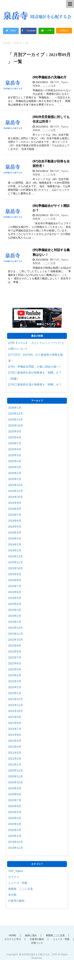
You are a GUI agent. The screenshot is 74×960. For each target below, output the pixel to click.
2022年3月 (14, 681)
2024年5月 (14, 526)
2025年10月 (15, 425)
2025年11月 (15, 419)
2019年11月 (15, 847)
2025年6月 (14, 449)
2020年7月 (14, 800)
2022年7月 (14, 657)
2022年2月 (14, 687)
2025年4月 (14, 461)
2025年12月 (15, 413)
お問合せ (64, 30)
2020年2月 (14, 830)
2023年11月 (15, 562)
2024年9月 (14, 502)
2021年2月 (14, 758)
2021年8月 (14, 722)
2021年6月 (14, 734)
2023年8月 (14, 580)
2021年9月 (14, 717)
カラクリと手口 (12, 939)
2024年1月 (14, 550)
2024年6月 (14, 520)
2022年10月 (15, 639)
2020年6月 (14, 806)
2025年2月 (14, 473)
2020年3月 (14, 824)
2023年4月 (14, 604)
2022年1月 (14, 693)
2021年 (18, 42)
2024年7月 (14, 514)
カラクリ (13, 877)
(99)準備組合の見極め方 (50, 77)
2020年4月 (14, 818)
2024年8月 (14, 508)
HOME (12, 935)
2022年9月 (14, 645)
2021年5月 (14, 740)
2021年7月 (14, 728)
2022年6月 (14, 663)
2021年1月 (14, 764)
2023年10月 (15, 568)
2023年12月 (15, 556)
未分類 (12, 894)
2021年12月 (15, 699)
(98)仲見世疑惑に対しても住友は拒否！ (51, 119)
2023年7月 (14, 586)
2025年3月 (14, 467)
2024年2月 (14, 544)
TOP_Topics (61, 82)
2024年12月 (15, 485)
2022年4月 (14, 675)
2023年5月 (14, 598)
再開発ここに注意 (55, 935)
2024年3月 (14, 538)
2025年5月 (14, 455)
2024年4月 (14, 532)
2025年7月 (14, 443)
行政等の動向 (16, 900)
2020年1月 (14, 835)
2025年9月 (14, 431)
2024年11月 (15, 490)
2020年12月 (15, 770)
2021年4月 (14, 746)
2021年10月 (15, 711)
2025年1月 (14, 479)
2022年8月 (14, 651)
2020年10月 (15, 782)
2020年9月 (14, 788)
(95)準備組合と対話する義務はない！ (51, 252)
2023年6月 (14, 592)
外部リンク (37, 943)
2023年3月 (14, 609)
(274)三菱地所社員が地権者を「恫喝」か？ (35, 384)
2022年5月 (14, 669)
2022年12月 (15, 627)
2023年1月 (14, 621)
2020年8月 (14, 794)
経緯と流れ (31, 935)
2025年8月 (14, 437)
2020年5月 (14, 812)
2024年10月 (15, 496)
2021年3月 (14, 752)
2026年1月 (14, 407)
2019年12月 (15, 841)
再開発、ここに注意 (44, 85)
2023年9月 (14, 574)
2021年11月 (15, 705)
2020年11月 (15, 776)
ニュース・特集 (17, 882)
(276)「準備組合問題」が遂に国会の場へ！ (35, 366)
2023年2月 (14, 615)
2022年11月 (15, 633)
